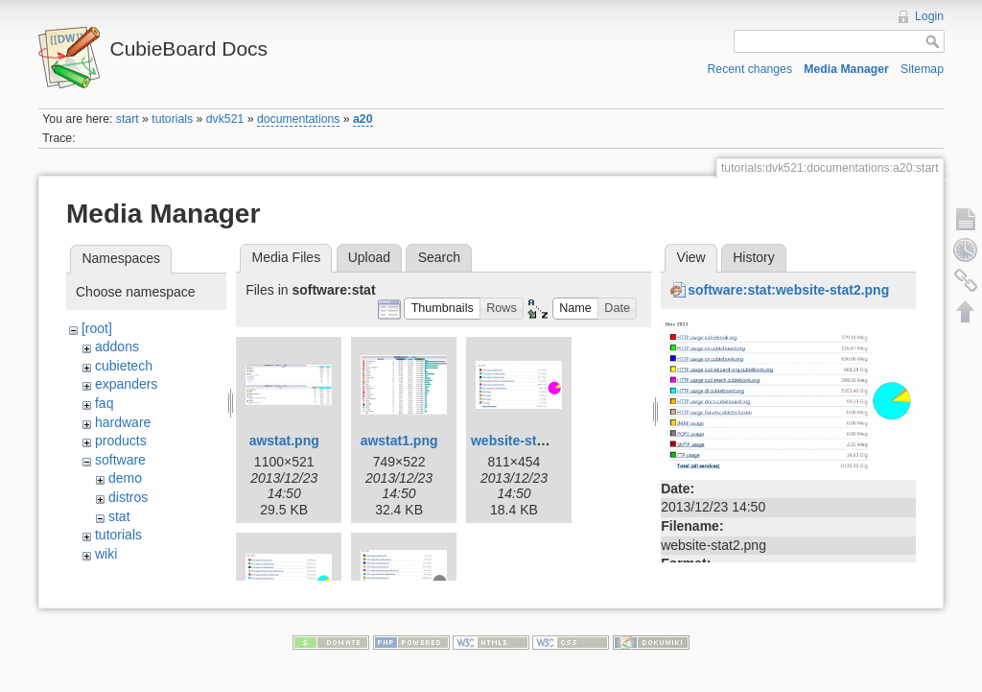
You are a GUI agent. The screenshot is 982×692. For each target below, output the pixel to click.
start (127, 119)
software (120, 459)
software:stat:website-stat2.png (788, 290)
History (754, 257)
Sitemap (922, 69)
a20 (362, 119)
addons (117, 346)
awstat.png (284, 440)
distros (128, 497)
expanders (126, 384)
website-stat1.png (527, 440)
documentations (298, 119)
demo (125, 478)
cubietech (123, 365)
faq (104, 403)
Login (929, 16)
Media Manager (846, 69)
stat (119, 516)
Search (439, 257)
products (121, 440)
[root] (97, 328)
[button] (442, 309)
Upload (369, 257)
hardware (123, 422)
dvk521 (225, 119)
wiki (106, 553)
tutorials (172, 119)
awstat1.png (399, 440)
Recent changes (750, 69)
